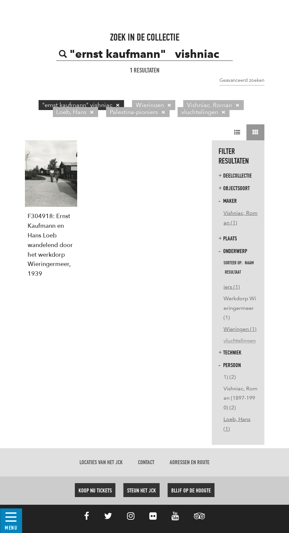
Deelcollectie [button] (235, 176)
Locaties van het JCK (101, 463)
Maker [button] (227, 201)
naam (249, 263)
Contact (146, 463)
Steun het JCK (141, 491)
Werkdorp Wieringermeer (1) (239, 308)
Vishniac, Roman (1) (240, 218)
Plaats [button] (227, 238)
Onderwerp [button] (232, 251)
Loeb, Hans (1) (236, 424)
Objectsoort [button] (234, 188)
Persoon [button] (229, 365)
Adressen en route (190, 463)
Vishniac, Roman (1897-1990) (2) (240, 398)
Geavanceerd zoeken (241, 80)
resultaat (233, 272)
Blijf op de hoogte (191, 491)
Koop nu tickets (95, 491)
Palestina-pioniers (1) (240, 282)
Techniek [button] (229, 352)
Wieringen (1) (239, 329)
